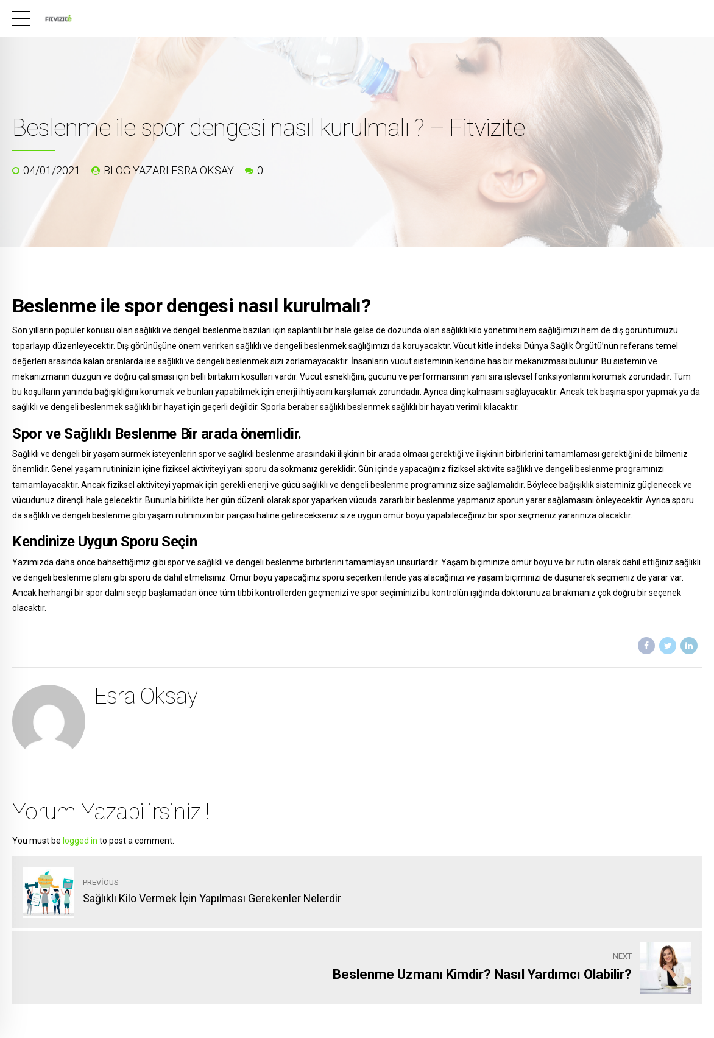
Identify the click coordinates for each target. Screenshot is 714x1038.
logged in (80, 841)
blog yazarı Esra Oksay (169, 170)
